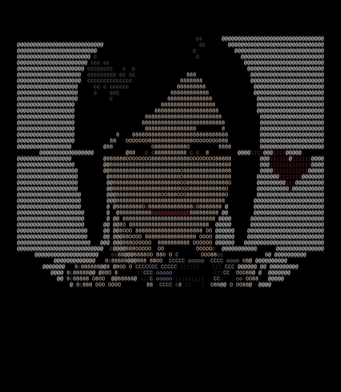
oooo (234, 319)
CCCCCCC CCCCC (157, 326)
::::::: (290, 216)
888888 (116, 194)
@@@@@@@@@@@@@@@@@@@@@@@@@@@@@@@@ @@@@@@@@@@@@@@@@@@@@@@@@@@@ (170, 51)
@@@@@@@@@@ (273, 231)
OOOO (137, 289)
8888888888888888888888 (145, 209)
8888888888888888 (172, 289)
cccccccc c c (167, 84)
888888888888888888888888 (202, 143)
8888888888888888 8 (202, 157)
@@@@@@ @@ (254, 326)
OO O (127, 326)
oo (241, 341)
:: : (197, 348)
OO (183, 223)
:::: (256, 187)
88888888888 (207, 231)
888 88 (146, 319)
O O (169, 311)
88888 (237, 194)
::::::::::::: (290, 201)
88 (118, 172)
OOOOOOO (137, 172)
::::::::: (194, 341)
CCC (231, 326)
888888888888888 (221, 209)
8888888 (215, 99)
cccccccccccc (170, 260)
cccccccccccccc (133, 99)
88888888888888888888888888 (201, 150)
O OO (236, 348)
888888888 (215, 106)
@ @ (260, 333)
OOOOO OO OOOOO (173, 304)
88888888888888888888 (206, 135)
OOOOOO (145, 297)
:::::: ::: (202, 326)
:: (140, 333)
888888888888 (212, 113)
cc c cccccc (135, 106)
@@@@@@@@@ (271, 223)
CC (229, 333)
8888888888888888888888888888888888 (185, 245)
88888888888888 (212, 121)
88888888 (129, 253)
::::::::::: (290, 209)
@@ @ (95, 333)
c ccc (132, 113)
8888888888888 (207, 223)
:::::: (279, 194)
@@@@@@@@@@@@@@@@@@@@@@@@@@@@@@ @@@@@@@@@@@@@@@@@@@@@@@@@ (170, 58)
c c (167, 69)
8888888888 (170, 179)
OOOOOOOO (205, 172)
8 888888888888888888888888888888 (188, 165)
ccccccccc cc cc (136, 91)
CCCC (218, 319)
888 (218, 91)
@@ (106, 201)
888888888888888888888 (146, 223)
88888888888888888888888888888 (170, 267)
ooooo (197, 319)
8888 (239, 179)
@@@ (268, 187)
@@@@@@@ (268, 216)
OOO (185, 231)
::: (290, 223)
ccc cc (167, 77)
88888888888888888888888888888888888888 (185, 201)
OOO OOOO (121, 348)
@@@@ (244, 187)
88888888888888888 (209, 128)
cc (209, 47)
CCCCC (178, 319)
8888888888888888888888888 (172, 275)
